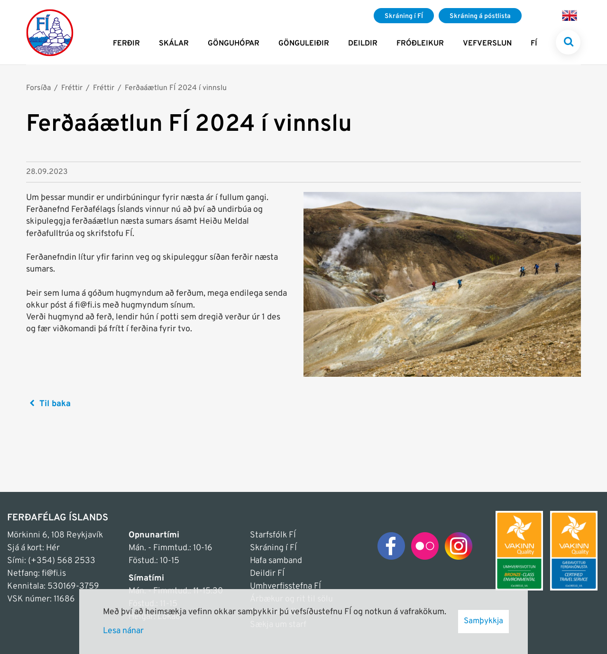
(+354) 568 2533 (61, 560)
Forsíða (38, 88)
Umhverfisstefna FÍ (285, 586)
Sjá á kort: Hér (33, 548)
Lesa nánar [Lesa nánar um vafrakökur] (123, 631)
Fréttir (72, 88)
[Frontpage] (50, 32)
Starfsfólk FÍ (273, 535)
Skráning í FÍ (273, 548)
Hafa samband (276, 560)
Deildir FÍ (267, 573)
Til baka (55, 404)
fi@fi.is (54, 573)
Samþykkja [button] (483, 621)
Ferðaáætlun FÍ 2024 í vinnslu (176, 88)
